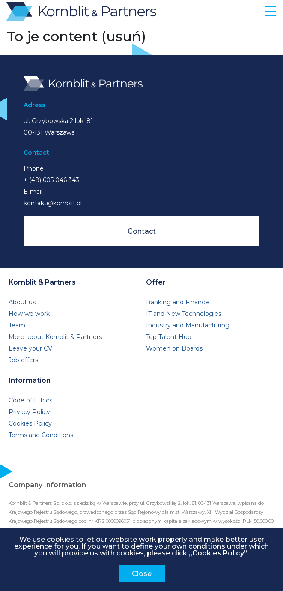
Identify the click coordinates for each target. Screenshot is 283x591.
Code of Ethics (30, 400)
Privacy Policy (29, 412)
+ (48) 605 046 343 (51, 180)
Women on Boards (174, 348)
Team (17, 325)
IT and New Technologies (183, 314)
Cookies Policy (30, 423)
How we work (29, 314)
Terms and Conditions (41, 435)
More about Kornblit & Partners (55, 337)
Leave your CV (30, 348)
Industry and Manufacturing (187, 325)
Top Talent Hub (168, 337)
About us (22, 302)
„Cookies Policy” (218, 553)
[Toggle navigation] (270, 11)
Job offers (23, 360)
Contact (142, 231)
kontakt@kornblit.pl (53, 203)
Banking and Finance (177, 302)
